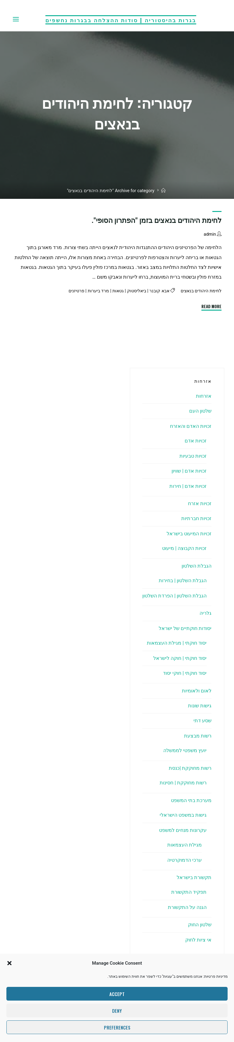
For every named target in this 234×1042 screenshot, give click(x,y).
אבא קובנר (155, 291)
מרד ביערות (91, 291)
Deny (117, 1010)
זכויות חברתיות (196, 518)
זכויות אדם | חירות (188, 486)
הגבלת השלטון (196, 566)
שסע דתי (202, 720)
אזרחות (203, 396)
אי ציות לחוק (198, 940)
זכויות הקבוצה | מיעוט (184, 548)
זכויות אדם (196, 441)
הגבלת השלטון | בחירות (183, 580)
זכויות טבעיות (193, 456)
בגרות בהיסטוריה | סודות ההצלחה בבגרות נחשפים (121, 19)
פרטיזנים (68, 291)
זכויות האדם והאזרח (190, 426)
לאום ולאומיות (196, 691)
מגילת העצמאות (184, 845)
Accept (117, 994)
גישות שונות (199, 706)
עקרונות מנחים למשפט (183, 830)
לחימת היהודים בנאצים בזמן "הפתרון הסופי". (156, 220)
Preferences (117, 1027)
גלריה (205, 613)
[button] (9, 963)
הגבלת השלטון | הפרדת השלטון (174, 596)
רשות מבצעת (197, 736)
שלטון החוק (199, 925)
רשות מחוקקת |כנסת (190, 768)
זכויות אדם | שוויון (189, 471)
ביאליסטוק (130, 291)
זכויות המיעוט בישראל (189, 534)
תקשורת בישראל (194, 877)
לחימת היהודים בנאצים (199, 291)
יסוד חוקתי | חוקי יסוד (185, 673)
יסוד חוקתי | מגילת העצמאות (177, 643)
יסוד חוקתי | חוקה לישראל (180, 658)
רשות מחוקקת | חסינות (183, 783)
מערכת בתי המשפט (191, 800)
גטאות (111, 291)
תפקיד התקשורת (189, 892)
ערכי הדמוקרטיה (184, 860)
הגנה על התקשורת (187, 907)
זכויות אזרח (199, 503)
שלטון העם (200, 411)
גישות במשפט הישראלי (183, 815)
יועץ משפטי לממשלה (185, 750)
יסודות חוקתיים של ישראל (185, 628)
